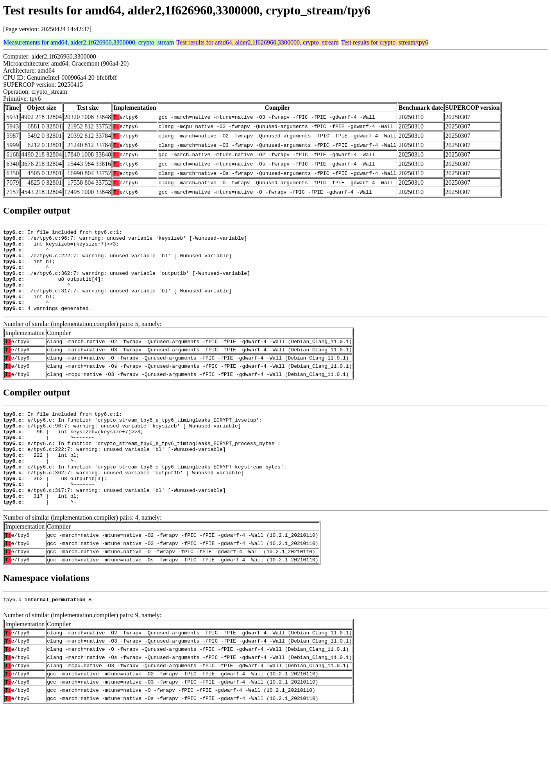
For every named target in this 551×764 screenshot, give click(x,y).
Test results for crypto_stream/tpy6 (384, 42)
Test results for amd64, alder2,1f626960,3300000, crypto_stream (257, 42)
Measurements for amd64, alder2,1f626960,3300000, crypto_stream (89, 42)
